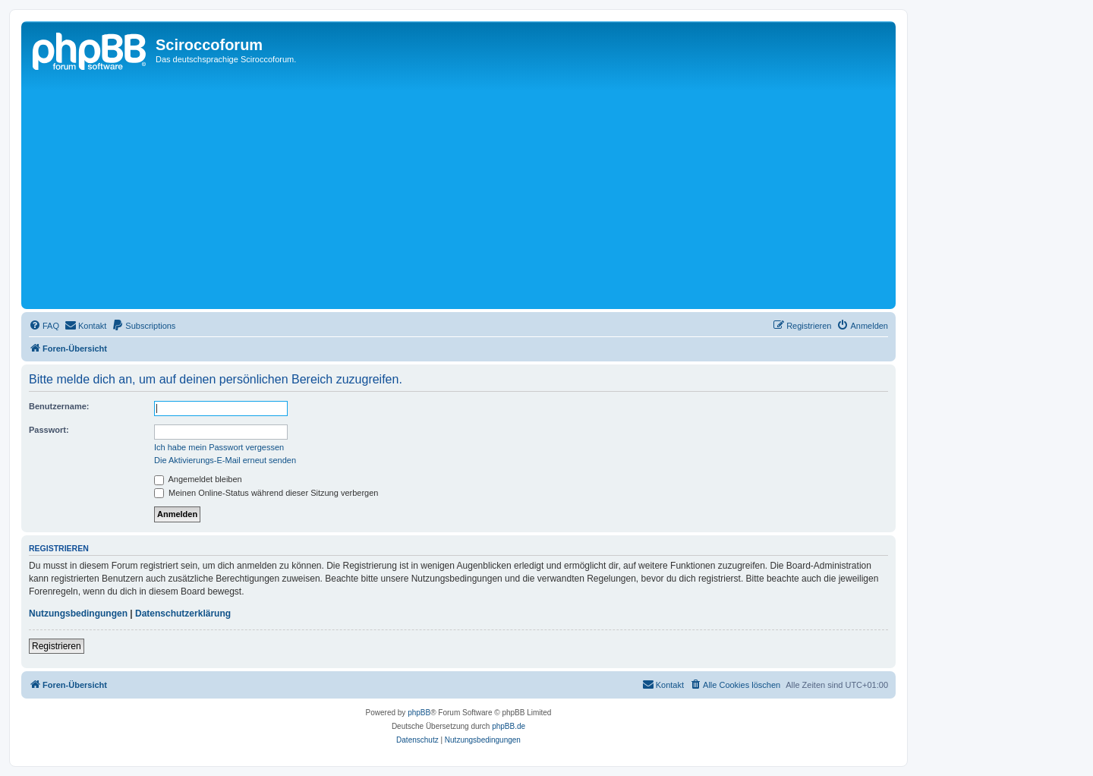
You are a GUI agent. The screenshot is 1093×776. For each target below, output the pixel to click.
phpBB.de (508, 726)
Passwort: (49, 429)
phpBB (419, 712)
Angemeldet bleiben (198, 479)
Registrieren (56, 646)
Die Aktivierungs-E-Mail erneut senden (225, 460)
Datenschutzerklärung (183, 613)
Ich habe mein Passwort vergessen (219, 447)
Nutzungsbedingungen (78, 613)
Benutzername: (59, 406)
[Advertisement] (480, 191)
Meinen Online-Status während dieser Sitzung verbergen (266, 492)
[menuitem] (44, 326)
